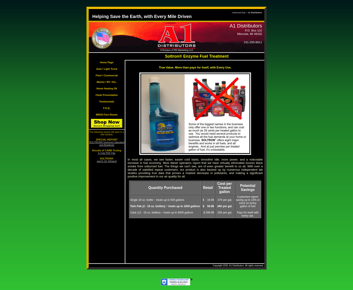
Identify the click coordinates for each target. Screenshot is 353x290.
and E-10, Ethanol (107, 161)
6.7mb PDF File (106, 153)
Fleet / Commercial (107, 75)
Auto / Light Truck (106, 69)
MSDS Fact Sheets (107, 114)
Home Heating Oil (106, 88)
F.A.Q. (106, 108)
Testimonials (106, 101)
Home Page (106, 62)
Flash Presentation (107, 95)
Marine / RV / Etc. (107, 82)
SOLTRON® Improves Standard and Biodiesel (106, 143)
